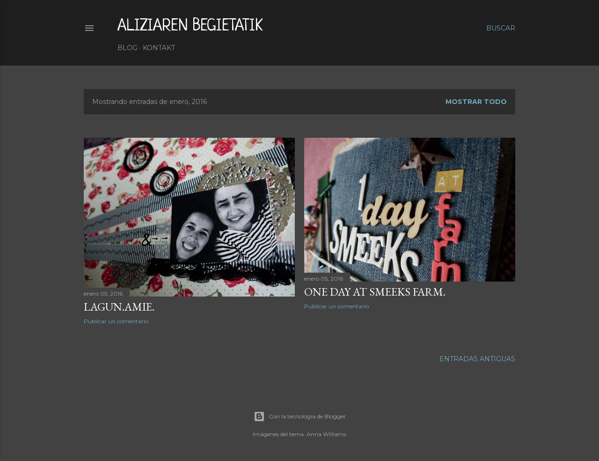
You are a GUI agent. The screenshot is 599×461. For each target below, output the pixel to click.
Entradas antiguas (477, 359)
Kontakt (159, 48)
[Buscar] (500, 28)
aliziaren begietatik (190, 26)
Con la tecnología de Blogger (300, 416)
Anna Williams (326, 434)
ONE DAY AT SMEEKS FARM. (375, 291)
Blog (127, 48)
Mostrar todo (476, 101)
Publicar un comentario (116, 321)
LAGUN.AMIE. (119, 306)
